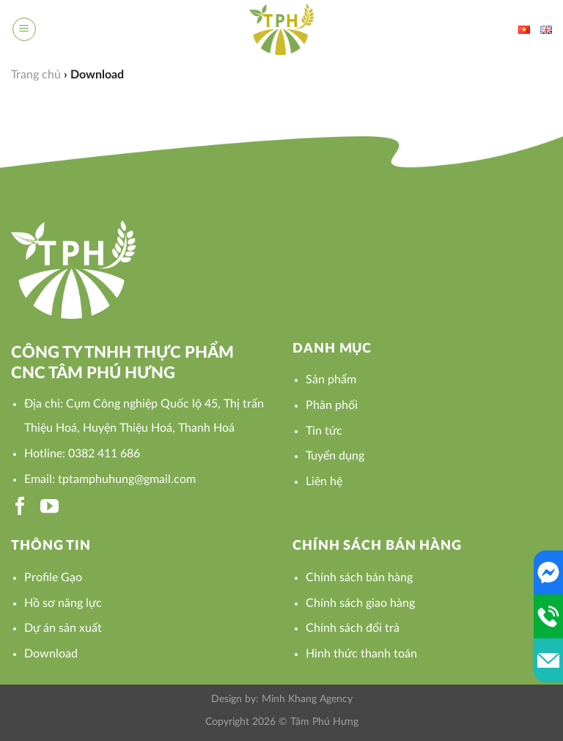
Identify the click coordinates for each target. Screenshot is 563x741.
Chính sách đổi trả (353, 628)
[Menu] (24, 29)
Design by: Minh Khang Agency (282, 698)
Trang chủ (36, 75)
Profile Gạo (53, 577)
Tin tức (324, 431)
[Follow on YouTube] (49, 507)
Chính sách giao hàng (360, 603)
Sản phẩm (331, 380)
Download (51, 654)
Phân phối (332, 405)
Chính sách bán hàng (359, 577)
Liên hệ (324, 481)
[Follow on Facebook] (20, 507)
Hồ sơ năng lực (63, 603)
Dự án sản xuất (63, 628)
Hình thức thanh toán (361, 654)
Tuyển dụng (335, 456)
